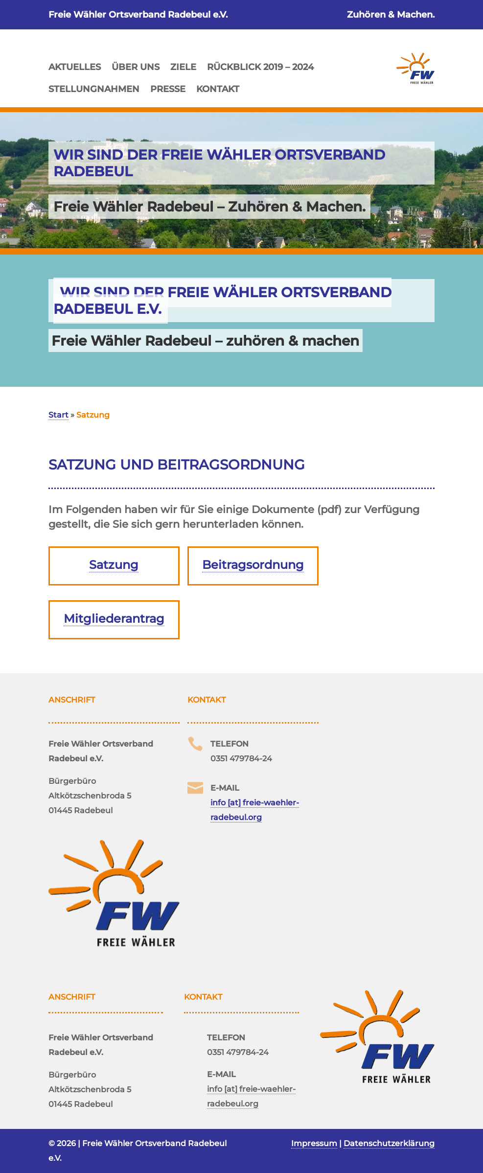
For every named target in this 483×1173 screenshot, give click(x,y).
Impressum (314, 1143)
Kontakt (217, 88)
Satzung (113, 565)
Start (58, 415)
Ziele (183, 66)
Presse (167, 88)
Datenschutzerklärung (389, 1143)
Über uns (136, 66)
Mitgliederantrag (114, 618)
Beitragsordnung (253, 565)
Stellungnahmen (93, 88)
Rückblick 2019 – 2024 (260, 66)
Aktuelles (74, 66)
